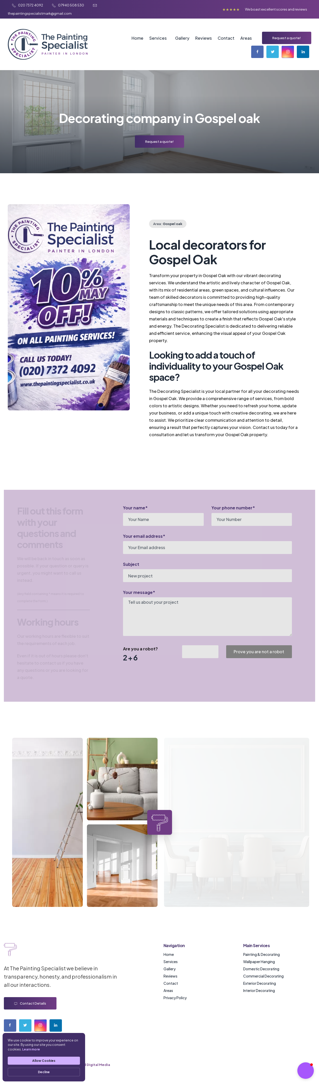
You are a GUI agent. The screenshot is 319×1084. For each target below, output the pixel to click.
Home (137, 38)
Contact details (30, 1003)
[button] (305, 1070)
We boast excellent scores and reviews (276, 9)
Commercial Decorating (263, 976)
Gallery (182, 38)
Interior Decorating (259, 990)
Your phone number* (233, 508)
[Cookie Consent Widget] (44, 1057)
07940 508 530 (68, 5)
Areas (246, 38)
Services (158, 38)
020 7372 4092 (28, 5)
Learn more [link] (31, 1049)
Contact (226, 38)
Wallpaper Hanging (259, 961)
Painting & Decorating (261, 954)
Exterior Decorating (259, 983)
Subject (131, 564)
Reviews (203, 38)
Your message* (139, 592)
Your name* (135, 508)
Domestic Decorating (261, 968)
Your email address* (144, 536)
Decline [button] (44, 1072)
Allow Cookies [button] (43, 1061)
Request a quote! (286, 38)
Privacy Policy (175, 997)
